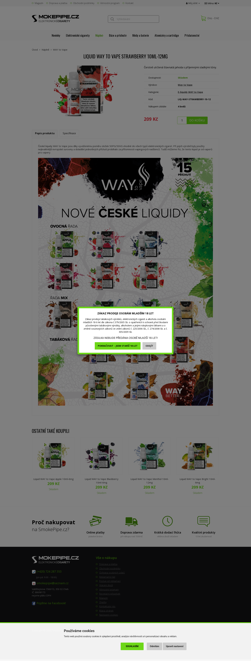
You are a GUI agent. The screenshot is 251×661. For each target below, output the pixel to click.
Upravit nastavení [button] (174, 646)
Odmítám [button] (154, 646)
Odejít (149, 345)
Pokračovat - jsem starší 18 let (118, 345)
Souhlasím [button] (132, 646)
